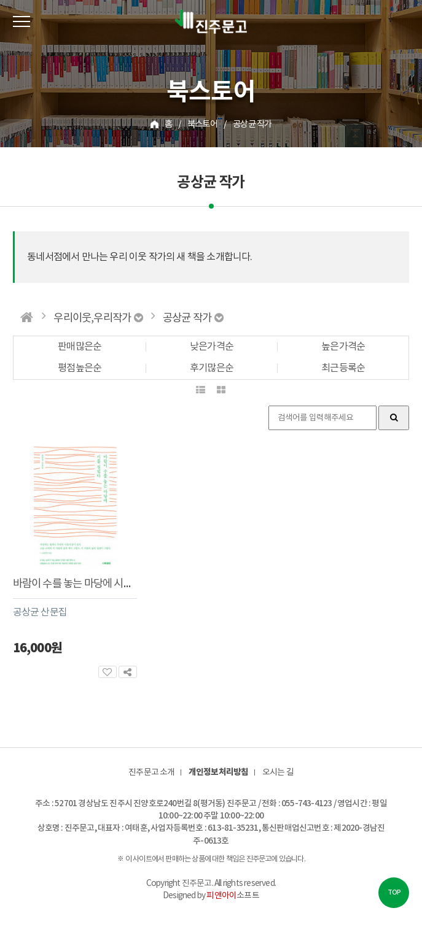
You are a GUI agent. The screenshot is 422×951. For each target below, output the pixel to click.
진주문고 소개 (151, 772)
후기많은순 (211, 369)
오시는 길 (278, 772)
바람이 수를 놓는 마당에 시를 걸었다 (88, 584)
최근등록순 (343, 369)
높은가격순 (343, 347)
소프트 (232, 896)
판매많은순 (79, 347)
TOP (394, 892)
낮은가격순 (211, 347)
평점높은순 (79, 369)
